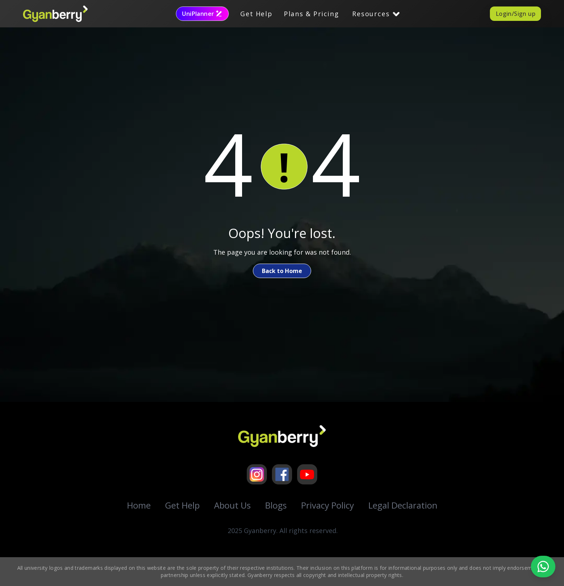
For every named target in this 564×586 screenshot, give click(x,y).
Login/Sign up (515, 14)
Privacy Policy (327, 505)
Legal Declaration (402, 505)
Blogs (276, 505)
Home (139, 505)
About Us (232, 505)
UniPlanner (202, 14)
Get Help (256, 13)
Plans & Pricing (311, 13)
